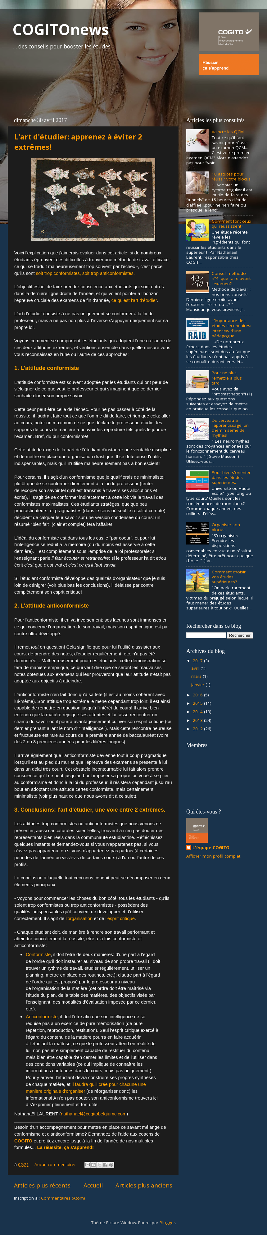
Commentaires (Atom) (63, 1198)
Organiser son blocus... (226, 527)
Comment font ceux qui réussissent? (231, 223)
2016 (198, 695)
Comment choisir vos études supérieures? (229, 577)
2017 (198, 660)
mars (197, 676)
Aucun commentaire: (55, 1164)
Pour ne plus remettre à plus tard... (227, 377)
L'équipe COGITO (210, 847)
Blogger (167, 1222)
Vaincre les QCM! (228, 131)
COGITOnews (60, 29)
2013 (198, 720)
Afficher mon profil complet (213, 856)
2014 (198, 711)
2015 (198, 703)
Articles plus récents (42, 1185)
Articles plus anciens (143, 1185)
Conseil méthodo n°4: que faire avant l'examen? (231, 278)
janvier (198, 684)
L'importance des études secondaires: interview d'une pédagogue (231, 328)
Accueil (93, 1185)
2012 (198, 728)
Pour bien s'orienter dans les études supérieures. (231, 477)
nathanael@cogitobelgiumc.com (93, 1113)
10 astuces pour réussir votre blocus (231, 176)
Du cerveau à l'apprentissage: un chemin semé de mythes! (230, 427)
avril (196, 668)
